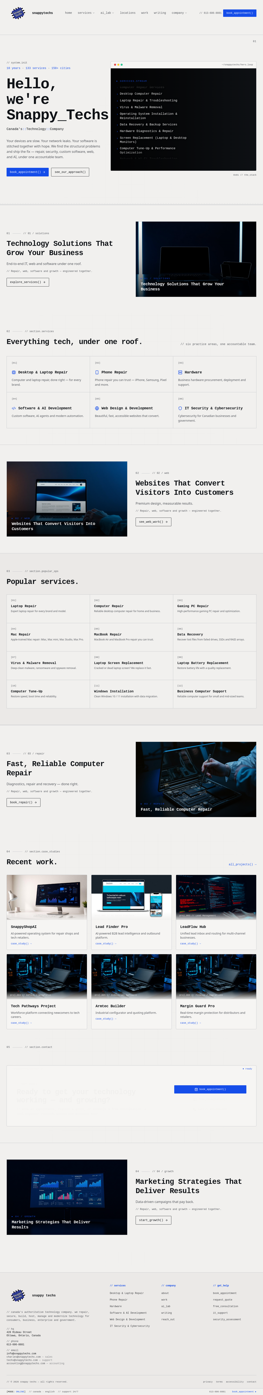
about (165, 1293)
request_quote (222, 1300)
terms (219, 1381)
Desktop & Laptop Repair (127, 1293)
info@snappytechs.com (21, 1353)
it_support (220, 1313)
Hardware (116, 1306)
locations (128, 13)
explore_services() (28, 282)
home (68, 13)
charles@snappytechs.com (29, 1357)
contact (251, 1381)
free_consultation (225, 1306)
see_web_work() (153, 522)
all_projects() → (242, 865)
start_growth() (153, 1221)
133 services (35, 68)
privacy (208, 1381)
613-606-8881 (217, 1391)
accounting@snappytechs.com (35, 1363)
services (86, 13)
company (179, 13)
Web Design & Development (127, 1319)
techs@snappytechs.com (29, 1360)
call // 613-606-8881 (210, 1110)
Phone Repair (118, 1300)
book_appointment (225, 1293)
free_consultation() (210, 1100)
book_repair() (23, 803)
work (144, 13)
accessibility (235, 1381)
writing (160, 13)
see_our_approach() (70, 172)
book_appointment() (239, 13)
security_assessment (227, 1319)
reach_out (168, 1319)
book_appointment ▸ (244, 1391)
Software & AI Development (128, 1313)
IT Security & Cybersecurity (130, 1326)
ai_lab (107, 13)
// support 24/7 (68, 1391)
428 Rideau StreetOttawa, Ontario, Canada (24, 1334)
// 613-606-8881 (210, 13)
